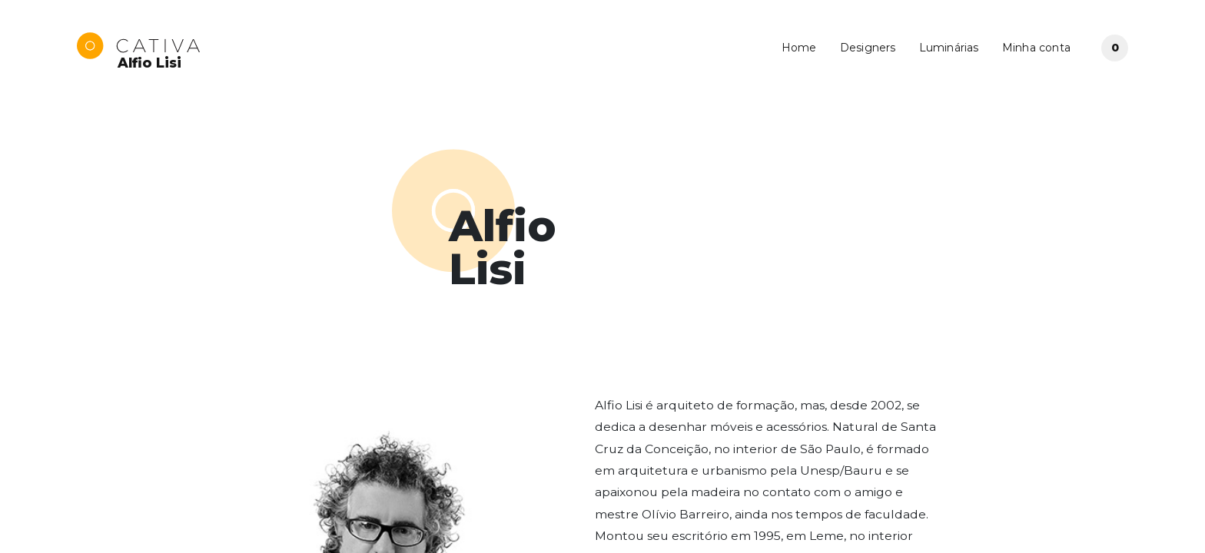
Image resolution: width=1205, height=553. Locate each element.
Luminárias (949, 48)
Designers (868, 48)
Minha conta (1036, 48)
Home (799, 48)
